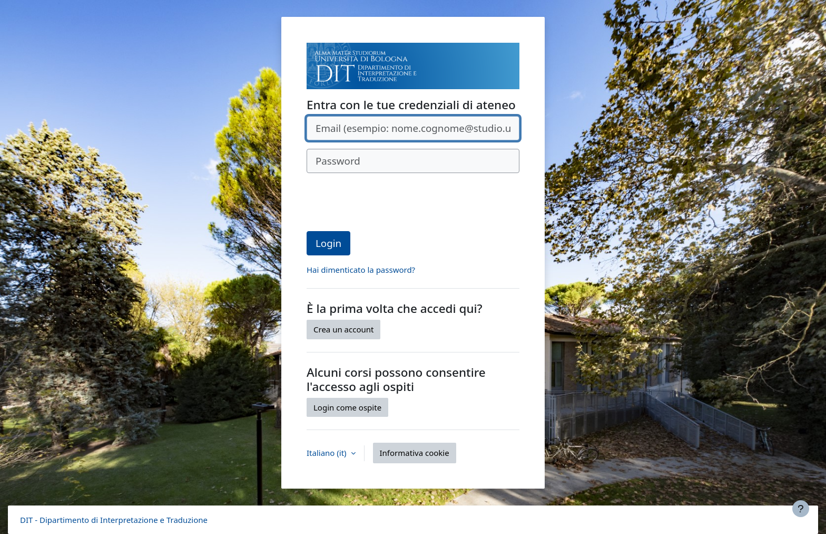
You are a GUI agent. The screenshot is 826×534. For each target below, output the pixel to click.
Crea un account (343, 329)
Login (328, 243)
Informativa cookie (414, 452)
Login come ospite (347, 407)
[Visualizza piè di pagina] (800, 508)
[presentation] (387, 202)
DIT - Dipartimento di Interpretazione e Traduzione (114, 519)
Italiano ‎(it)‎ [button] (328, 452)
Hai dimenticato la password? (361, 269)
